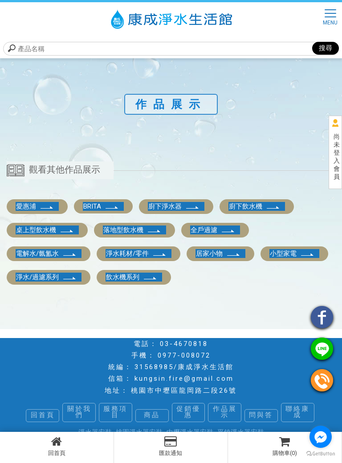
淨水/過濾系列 (46, 277)
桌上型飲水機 (45, 230)
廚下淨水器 (174, 206)
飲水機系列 (131, 277)
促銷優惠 (188, 412)
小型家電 (292, 254)
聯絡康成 (297, 412)
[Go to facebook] (320, 437)
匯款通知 (170, 446)
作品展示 (225, 412)
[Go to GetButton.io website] (320, 454)
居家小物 (218, 254)
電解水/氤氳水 (46, 254)
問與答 (261, 415)
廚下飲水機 (254, 206)
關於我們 (79, 412)
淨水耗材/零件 (136, 254)
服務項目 (115, 412)
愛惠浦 (35, 206)
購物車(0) (284, 446)
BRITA (101, 206)
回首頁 (56, 446)
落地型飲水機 (132, 230)
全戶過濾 (213, 230)
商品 (152, 415)
